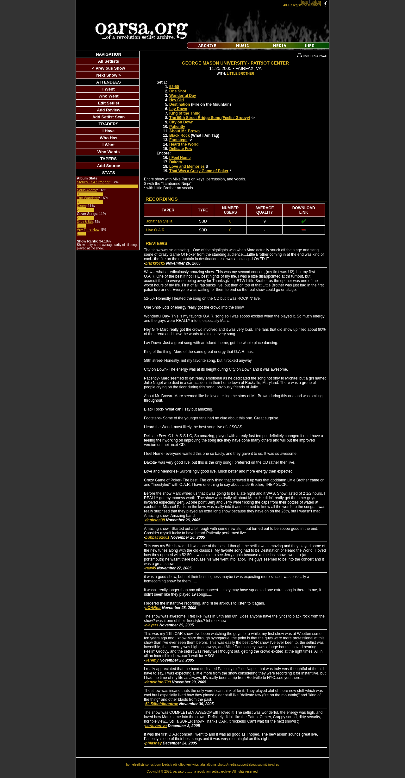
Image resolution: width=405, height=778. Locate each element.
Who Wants (108, 151)
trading (175, 764)
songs (149, 764)
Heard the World (183, 144)
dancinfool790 (158, 682)
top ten (186, 764)
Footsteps (178, 140)
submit (261, 764)
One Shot (177, 91)
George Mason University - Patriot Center (235, 63)
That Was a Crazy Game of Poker (198, 171)
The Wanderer (88, 198)
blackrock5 (155, 263)
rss (277, 764)
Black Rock (179, 135)
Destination (179, 104)
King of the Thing (185, 113)
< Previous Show (108, 68)
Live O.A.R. (155, 230)
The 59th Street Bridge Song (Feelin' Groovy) (209, 118)
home (130, 764)
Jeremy (152, 660)
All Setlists (108, 61)
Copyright (153, 771)
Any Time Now (88, 229)
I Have (109, 131)
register (316, 1)
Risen (81, 206)
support (242, 764)
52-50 (174, 87)
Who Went (108, 96)
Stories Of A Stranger (93, 182)
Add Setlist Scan (108, 117)
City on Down (181, 122)
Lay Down (178, 109)
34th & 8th (85, 221)
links (271, 764)
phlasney (153, 743)
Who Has (108, 137)
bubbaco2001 (157, 537)
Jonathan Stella (159, 221)
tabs (203, 764)
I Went (109, 89)
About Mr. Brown (184, 131)
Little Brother (240, 73)
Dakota (175, 162)
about (253, 764)
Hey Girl (176, 100)
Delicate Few (180, 149)
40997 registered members (302, 5)
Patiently (177, 126)
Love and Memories (187, 166)
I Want (109, 144)
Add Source (108, 165)
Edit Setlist (108, 103)
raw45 (150, 568)
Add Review (108, 110)
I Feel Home (179, 157)
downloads (162, 764)
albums (211, 764)
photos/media (226, 764)
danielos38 (155, 520)
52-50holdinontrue (161, 704)
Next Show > (108, 75)
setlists (140, 764)
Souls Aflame (87, 190)
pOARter (153, 607)
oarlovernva (156, 726)
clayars (151, 625)
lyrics (195, 764)
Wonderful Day (182, 95)
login (304, 1)
